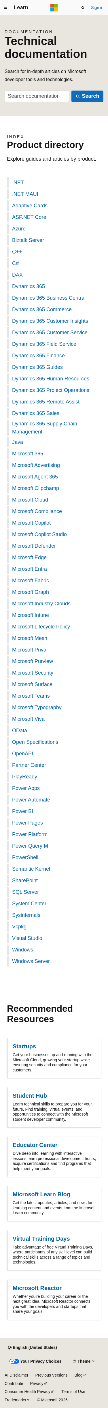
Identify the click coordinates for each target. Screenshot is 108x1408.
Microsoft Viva (28, 719)
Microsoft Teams (31, 696)
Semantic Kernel (31, 869)
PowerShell (25, 857)
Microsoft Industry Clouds (41, 604)
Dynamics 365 (28, 286)
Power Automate (31, 800)
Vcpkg (19, 927)
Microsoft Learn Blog (41, 1194)
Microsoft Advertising (36, 465)
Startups (24, 1046)
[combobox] (37, 96)
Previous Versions (51, 1375)
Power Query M (30, 846)
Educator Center (35, 1145)
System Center (29, 903)
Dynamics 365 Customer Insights (50, 321)
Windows (22, 950)
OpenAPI (22, 753)
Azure (19, 229)
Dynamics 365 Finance (38, 355)
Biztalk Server (28, 240)
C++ (17, 252)
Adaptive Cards (30, 206)
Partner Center (29, 765)
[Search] (87, 96)
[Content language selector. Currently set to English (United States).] (32, 1347)
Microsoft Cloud (30, 500)
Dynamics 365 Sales (35, 413)
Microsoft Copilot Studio (39, 534)
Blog (79, 1375)
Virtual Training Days (41, 1239)
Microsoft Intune (30, 615)
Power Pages (27, 823)
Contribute (14, 1383)
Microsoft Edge (29, 557)
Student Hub (30, 1095)
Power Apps (26, 788)
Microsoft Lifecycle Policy (41, 627)
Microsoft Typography (37, 707)
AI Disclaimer (16, 1375)
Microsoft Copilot (31, 523)
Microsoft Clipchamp (35, 488)
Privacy (36, 1383)
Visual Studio (27, 938)
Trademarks (15, 1400)
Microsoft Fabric (30, 580)
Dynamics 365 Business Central (49, 298)
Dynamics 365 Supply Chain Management (44, 428)
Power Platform (30, 834)
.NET (18, 182)
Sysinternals (26, 915)
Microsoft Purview (32, 661)
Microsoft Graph (30, 592)
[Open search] (83, 8)
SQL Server (25, 892)
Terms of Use (73, 1391)
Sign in (97, 7)
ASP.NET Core (29, 217)
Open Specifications (35, 742)
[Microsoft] (54, 8)
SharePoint (25, 880)
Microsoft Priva (29, 650)
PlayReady (24, 777)
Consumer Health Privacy (27, 1391)
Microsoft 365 (27, 454)
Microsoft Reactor (37, 1288)
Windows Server (31, 961)
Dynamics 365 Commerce (42, 309)
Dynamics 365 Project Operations (50, 390)
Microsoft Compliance (37, 511)
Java (17, 442)
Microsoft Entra (29, 569)
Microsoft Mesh (29, 638)
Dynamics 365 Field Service (44, 344)
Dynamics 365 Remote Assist (45, 402)
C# (15, 263)
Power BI (22, 811)
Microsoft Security (32, 673)
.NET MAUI (25, 194)
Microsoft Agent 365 (35, 477)
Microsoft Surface (32, 684)
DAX (17, 275)
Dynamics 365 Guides (37, 367)
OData (19, 730)
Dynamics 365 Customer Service (50, 332)
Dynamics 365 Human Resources (50, 379)
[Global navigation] (6, 8)
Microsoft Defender (34, 546)
